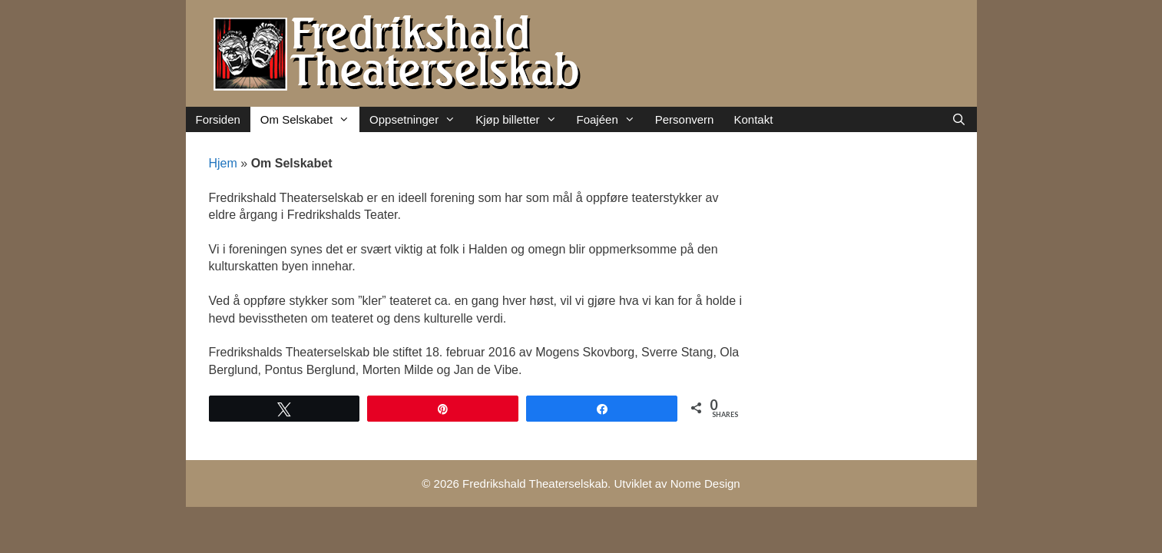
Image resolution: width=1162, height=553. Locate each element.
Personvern (684, 119)
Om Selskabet (309, 119)
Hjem (223, 163)
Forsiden (218, 119)
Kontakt (753, 119)
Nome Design (705, 483)
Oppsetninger (417, 119)
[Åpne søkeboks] (959, 119)
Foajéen (611, 119)
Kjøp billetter (520, 119)
